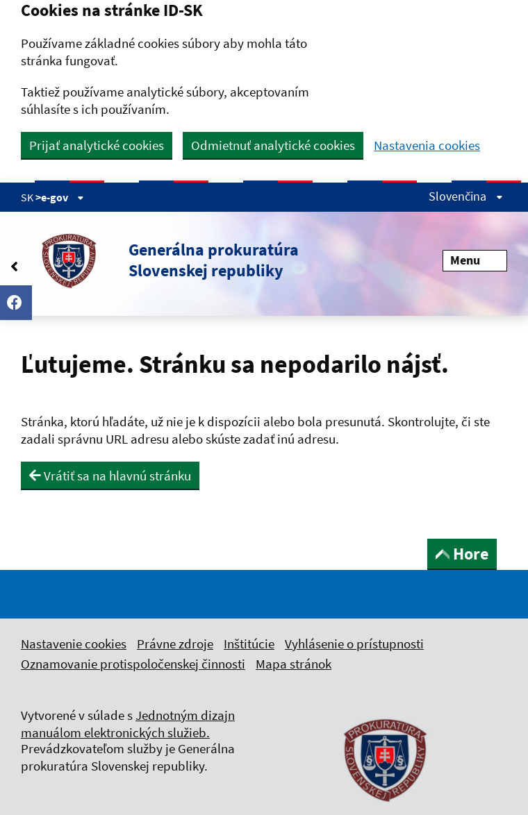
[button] (160, 260)
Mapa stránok (293, 663)
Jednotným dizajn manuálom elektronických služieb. (128, 724)
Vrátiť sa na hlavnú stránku (110, 475)
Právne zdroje (175, 643)
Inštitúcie (249, 643)
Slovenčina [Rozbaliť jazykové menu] (466, 196)
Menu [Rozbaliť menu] (475, 260)
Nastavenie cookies (73, 643)
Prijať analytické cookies (96, 145)
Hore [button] (462, 553)
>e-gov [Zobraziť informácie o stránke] (59, 197)
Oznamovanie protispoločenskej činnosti (133, 663)
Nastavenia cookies (427, 145)
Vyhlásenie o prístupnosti (354, 643)
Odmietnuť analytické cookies (273, 145)
